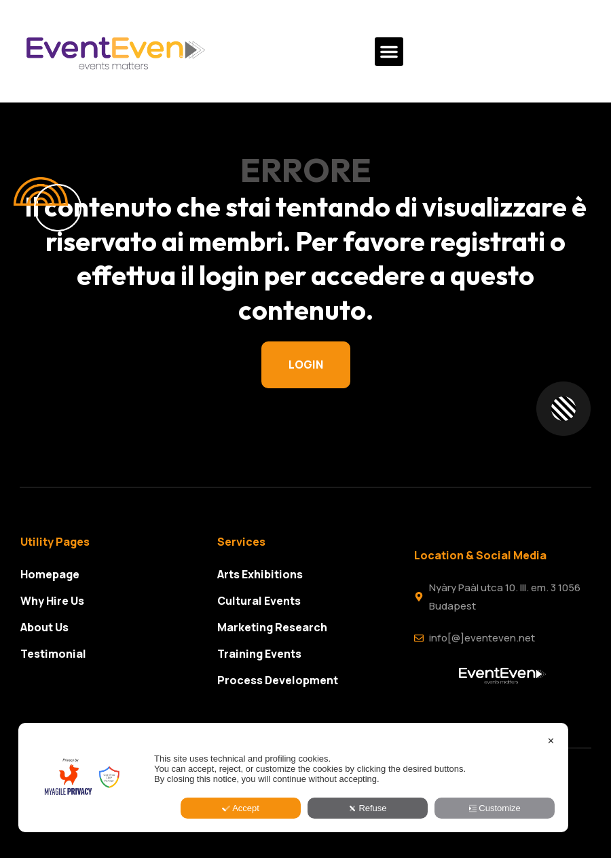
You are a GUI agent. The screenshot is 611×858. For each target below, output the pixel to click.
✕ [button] (551, 801)
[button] (389, 51)
